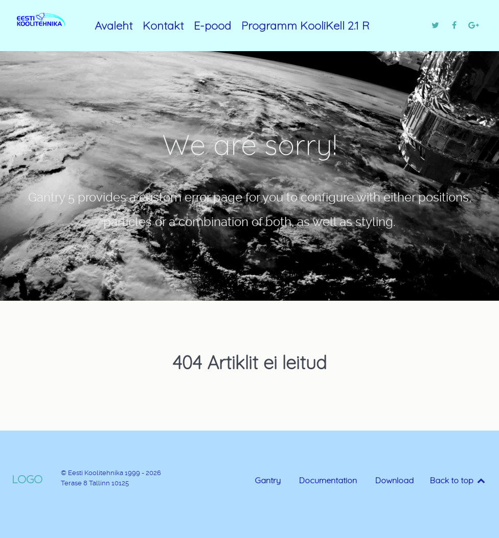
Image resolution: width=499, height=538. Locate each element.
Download (394, 480)
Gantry (268, 480)
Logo (27, 479)
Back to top (458, 480)
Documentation (328, 480)
